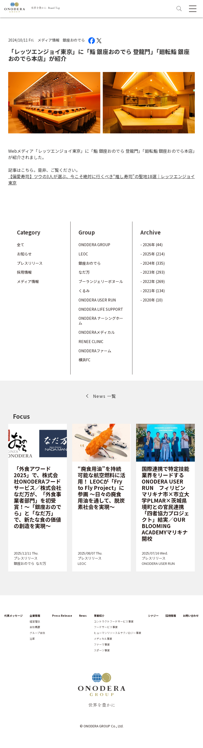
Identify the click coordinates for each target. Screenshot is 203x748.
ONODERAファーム (95, 350)
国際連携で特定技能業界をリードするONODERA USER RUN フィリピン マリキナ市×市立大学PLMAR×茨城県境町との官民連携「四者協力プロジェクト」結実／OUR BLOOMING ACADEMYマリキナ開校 (165, 503)
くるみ (84, 290)
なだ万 (84, 272)
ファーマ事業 (102, 644)
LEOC (83, 253)
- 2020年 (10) (151, 300)
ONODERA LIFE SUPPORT (101, 309)
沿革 (32, 638)
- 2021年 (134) (152, 290)
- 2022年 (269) (152, 281)
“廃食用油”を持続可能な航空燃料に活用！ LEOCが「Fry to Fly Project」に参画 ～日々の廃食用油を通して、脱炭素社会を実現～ (101, 488)
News (83, 615)
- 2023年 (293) (152, 272)
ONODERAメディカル (97, 332)
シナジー (153, 615)
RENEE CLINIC (91, 341)
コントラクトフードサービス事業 (113, 621)
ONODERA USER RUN (97, 300)
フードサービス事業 (106, 627)
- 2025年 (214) (152, 253)
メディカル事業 (103, 638)
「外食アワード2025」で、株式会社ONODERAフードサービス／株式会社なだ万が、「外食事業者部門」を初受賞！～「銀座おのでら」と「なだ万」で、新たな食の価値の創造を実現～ (37, 497)
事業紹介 (99, 615)
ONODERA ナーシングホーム (101, 321)
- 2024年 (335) (152, 263)
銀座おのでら (74, 40)
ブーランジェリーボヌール (101, 281)
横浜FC (84, 359)
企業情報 (35, 615)
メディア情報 (48, 40)
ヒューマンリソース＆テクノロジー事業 (117, 632)
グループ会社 (37, 632)
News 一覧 (104, 396)
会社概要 (35, 627)
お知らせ (24, 253)
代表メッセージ (13, 615)
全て (20, 244)
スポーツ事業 (102, 650)
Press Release (62, 615)
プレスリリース (30, 263)
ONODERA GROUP (94, 244)
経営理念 (35, 621)
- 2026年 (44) (151, 244)
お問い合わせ (191, 615)
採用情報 (24, 272)
